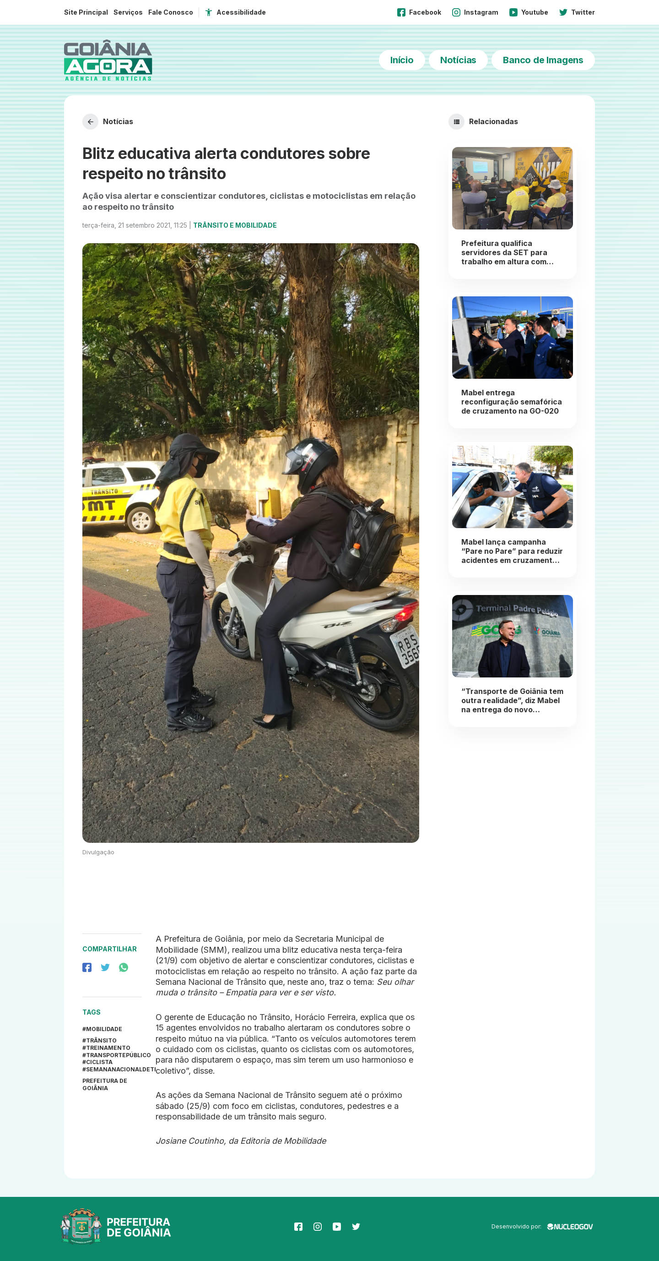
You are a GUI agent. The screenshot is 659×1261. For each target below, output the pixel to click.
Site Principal (86, 12)
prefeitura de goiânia (104, 1084)
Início (402, 60)
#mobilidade (102, 1029)
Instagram (475, 12)
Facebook (419, 12)
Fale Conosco (170, 12)
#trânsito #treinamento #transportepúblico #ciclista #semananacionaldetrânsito (112, 1054)
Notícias (458, 60)
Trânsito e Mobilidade (235, 225)
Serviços (128, 12)
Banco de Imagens (543, 60)
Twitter (577, 12)
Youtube (528, 12)
